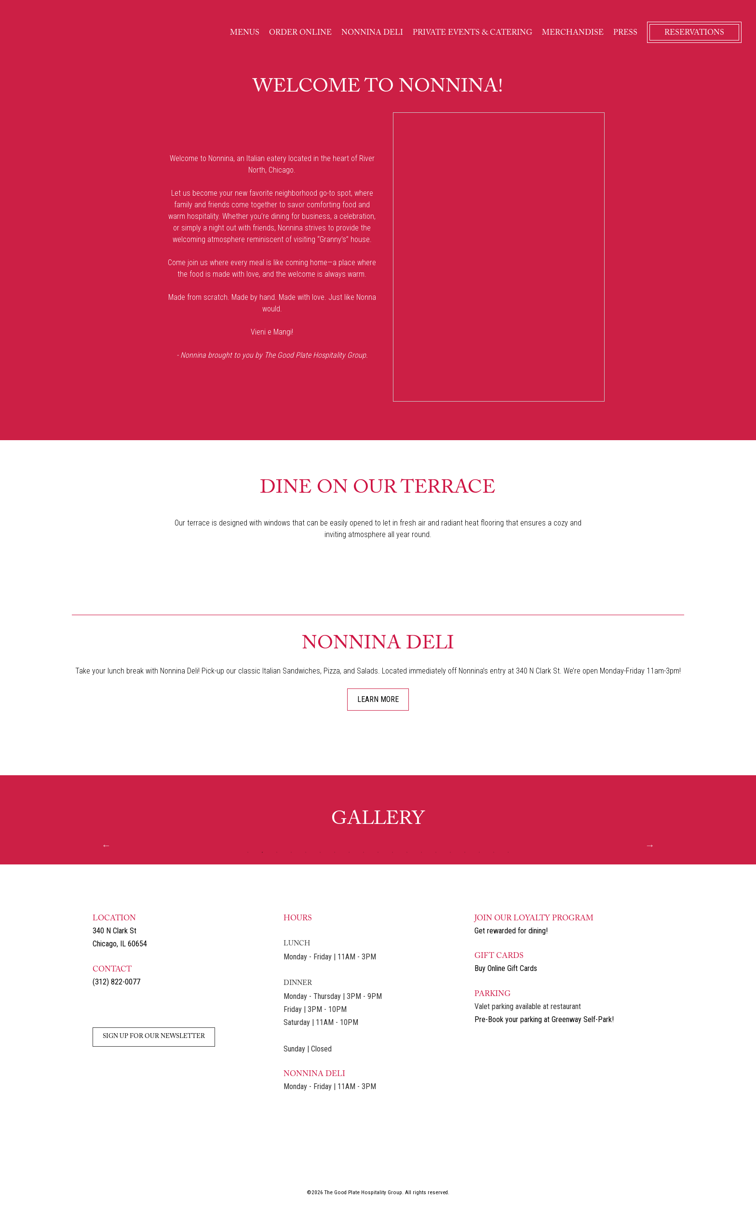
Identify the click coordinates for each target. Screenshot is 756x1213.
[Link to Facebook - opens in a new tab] (120, 1007)
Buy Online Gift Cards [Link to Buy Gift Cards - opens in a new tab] (505, 968)
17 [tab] (479, 852)
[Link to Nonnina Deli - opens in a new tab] (477, 1165)
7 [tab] (334, 852)
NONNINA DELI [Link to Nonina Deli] (372, 33)
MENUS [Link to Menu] (244, 33)
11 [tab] (392, 852)
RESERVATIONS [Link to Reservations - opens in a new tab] (694, 33)
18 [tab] (494, 852)
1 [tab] (248, 852)
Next (650, 845)
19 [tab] (508, 852)
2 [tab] (262, 852)
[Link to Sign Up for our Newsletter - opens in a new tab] (154, 1035)
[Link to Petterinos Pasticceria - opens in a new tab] (543, 1165)
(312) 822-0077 (116, 981)
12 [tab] (407, 852)
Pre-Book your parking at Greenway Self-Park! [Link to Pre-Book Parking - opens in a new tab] (544, 1019)
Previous (106, 845)
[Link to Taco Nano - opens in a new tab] (411, 1165)
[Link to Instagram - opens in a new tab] (100, 1007)
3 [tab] (277, 852)
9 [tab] (363, 852)
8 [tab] (349, 852)
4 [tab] (291, 852)
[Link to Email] (140, 1007)
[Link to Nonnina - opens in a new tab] (278, 1165)
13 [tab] (421, 852)
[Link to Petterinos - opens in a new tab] (212, 1165)
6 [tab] (320, 852)
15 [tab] (450, 852)
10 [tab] (378, 852)
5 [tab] (305, 852)
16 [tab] (465, 852)
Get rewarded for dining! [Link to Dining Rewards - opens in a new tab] (511, 930)
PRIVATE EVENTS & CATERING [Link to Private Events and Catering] (472, 33)
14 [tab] (436, 852)
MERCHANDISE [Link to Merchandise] (573, 33)
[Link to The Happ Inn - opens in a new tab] (344, 1165)
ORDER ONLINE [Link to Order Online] (300, 33)
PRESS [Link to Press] (625, 33)
